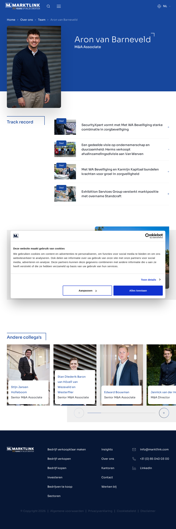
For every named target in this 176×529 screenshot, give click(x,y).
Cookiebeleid (126, 511)
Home (11, 20)
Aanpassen (88, 290)
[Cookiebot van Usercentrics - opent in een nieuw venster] (148, 235)
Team (41, 20)
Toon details (148, 279)
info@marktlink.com (154, 449)
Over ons (26, 20)
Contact (107, 477)
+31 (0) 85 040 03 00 (154, 459)
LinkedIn (146, 468)
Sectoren (53, 496)
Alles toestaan (138, 290)
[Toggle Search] (48, 6)
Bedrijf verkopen (59, 459)
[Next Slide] (164, 413)
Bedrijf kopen (56, 468)
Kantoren (107, 468)
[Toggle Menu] (59, 6)
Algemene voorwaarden (67, 511)
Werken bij (109, 486)
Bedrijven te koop (59, 486)
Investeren (54, 477)
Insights (107, 449)
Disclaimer (148, 511)
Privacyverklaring (100, 511)
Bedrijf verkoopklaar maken (66, 449)
